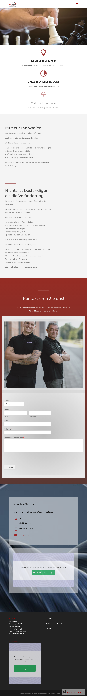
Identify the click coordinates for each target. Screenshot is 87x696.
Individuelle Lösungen (43, 60)
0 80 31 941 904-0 (21, 631)
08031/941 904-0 (75, 692)
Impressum (50, 618)
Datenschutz (50, 628)
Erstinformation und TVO (54, 623)
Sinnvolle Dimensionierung (44, 81)
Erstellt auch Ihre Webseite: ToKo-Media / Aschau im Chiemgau (43, 693)
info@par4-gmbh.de (15, 629)
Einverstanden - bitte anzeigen (43, 573)
